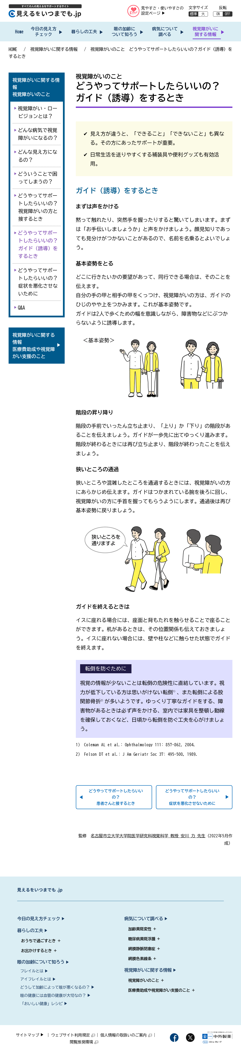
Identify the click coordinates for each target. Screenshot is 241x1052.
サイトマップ (27, 1035)
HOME (13, 49)
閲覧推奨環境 (84, 1042)
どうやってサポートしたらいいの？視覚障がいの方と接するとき (38, 207)
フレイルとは (31, 971)
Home (19, 31)
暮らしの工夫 (84, 31)
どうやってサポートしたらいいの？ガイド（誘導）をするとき (38, 244)
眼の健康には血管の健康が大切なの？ (53, 995)
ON (218, 14)
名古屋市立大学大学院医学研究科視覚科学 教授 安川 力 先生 (148, 836)
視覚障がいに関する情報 (205, 31)
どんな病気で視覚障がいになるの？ (38, 134)
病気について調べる (165, 31)
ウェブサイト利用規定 (73, 1035)
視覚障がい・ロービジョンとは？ (38, 112)
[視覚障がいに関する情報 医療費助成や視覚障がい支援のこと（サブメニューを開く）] (33, 345)
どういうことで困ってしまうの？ (38, 177)
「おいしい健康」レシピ (41, 1003)
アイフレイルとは (35, 979)
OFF (227, 14)
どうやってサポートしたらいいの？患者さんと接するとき (116, 797)
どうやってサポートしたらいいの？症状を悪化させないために (192, 797)
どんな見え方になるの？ (38, 155)
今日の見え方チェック (43, 31)
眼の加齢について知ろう (124, 31)
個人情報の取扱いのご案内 (126, 1035)
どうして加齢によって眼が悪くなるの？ (55, 987)
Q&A (21, 307)
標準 (193, 14)
